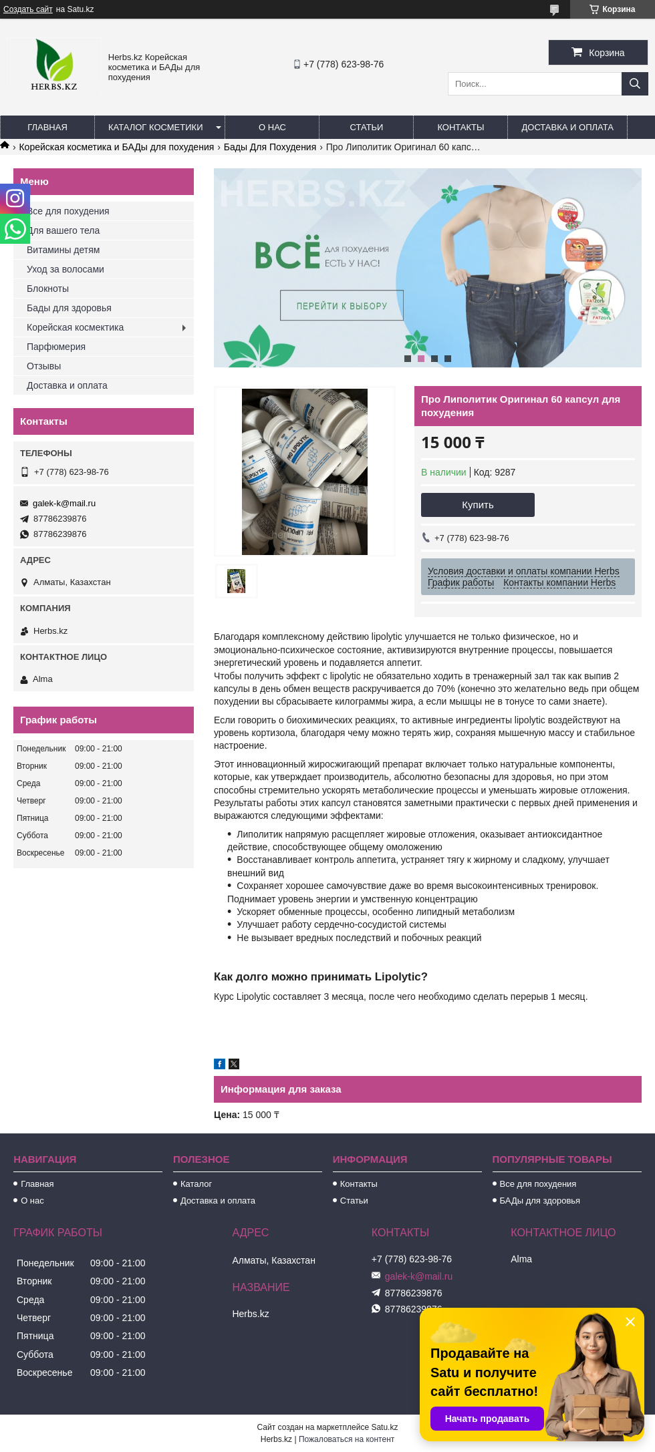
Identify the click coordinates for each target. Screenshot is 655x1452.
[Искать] (635, 84)
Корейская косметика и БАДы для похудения (116, 147)
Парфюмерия (56, 346)
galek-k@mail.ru (64, 503)
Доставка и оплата (567, 127)
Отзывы (44, 366)
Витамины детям (63, 249)
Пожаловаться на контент (346, 1439)
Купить (477, 504)
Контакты (460, 127)
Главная (47, 127)
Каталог (196, 1184)
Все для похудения (68, 211)
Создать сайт (28, 9)
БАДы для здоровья (540, 1201)
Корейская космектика (75, 327)
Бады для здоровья (69, 308)
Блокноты (48, 288)
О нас (272, 127)
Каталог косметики (155, 127)
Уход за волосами (65, 269)
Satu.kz (384, 1427)
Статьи (367, 127)
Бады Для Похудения (270, 147)
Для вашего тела (63, 230)
